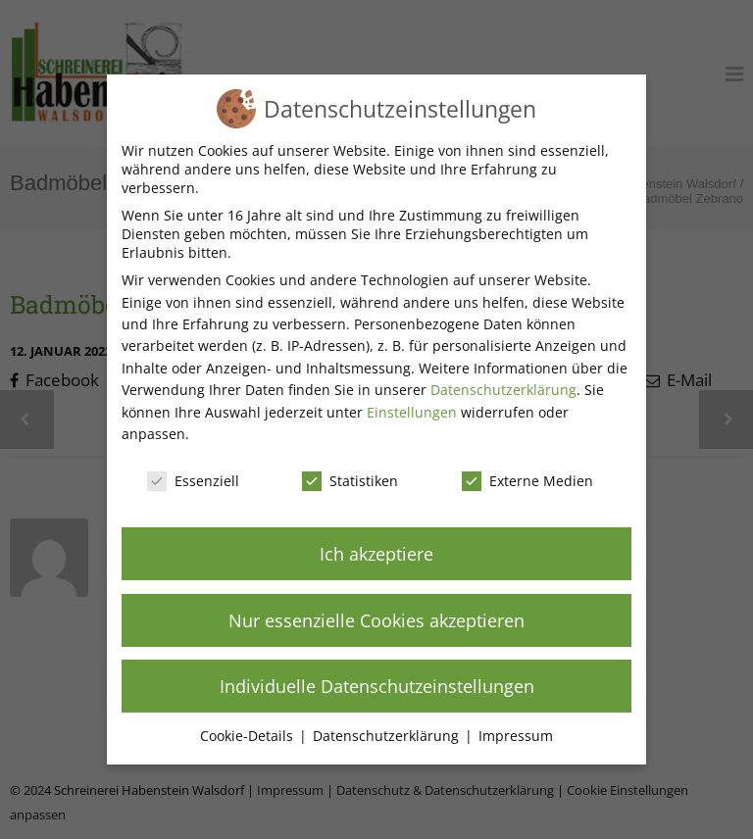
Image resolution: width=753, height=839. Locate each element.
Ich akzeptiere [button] (376, 554)
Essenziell (193, 480)
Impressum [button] (515, 735)
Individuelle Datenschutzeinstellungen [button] (377, 686)
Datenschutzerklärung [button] (388, 735)
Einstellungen (412, 412)
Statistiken (350, 480)
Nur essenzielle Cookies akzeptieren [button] (376, 620)
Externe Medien (527, 480)
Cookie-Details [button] (248, 735)
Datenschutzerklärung (503, 389)
